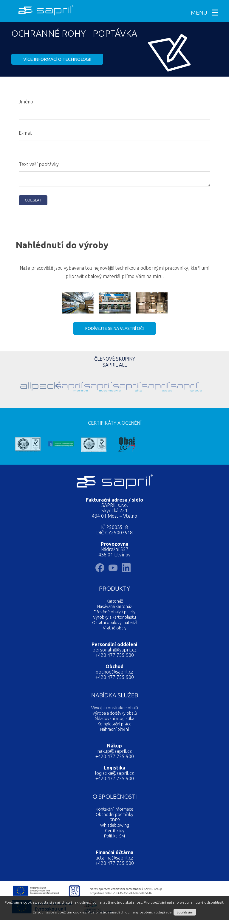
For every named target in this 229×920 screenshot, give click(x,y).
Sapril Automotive (83, 387)
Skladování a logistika (114, 720)
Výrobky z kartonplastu (114, 619)
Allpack (25, 387)
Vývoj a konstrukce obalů (114, 709)
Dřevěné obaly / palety (114, 613)
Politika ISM (114, 837)
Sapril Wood (141, 387)
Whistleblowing (114, 827)
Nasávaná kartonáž (114, 608)
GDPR (114, 821)
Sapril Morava (54, 387)
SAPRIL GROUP (170, 387)
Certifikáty (114, 832)
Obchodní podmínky (114, 816)
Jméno (26, 101)
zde (169, 912)
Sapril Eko (112, 387)
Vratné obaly (114, 629)
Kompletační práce (114, 725)
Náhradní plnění (114, 731)
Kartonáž (114, 603)
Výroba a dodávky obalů (114, 715)
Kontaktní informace (114, 811)
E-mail (25, 133)
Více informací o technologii (57, 59)
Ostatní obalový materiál (114, 624)
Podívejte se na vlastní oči (114, 330)
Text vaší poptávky (39, 164)
